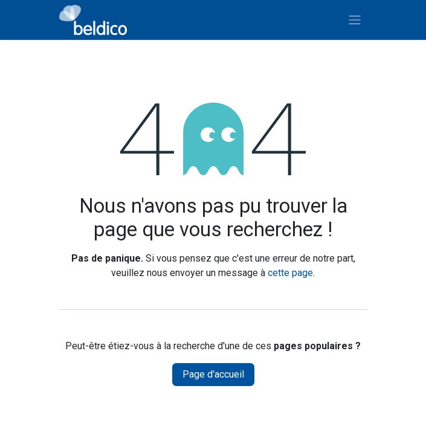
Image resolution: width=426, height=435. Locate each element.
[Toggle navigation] (354, 20)
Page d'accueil (213, 374)
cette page (290, 273)
